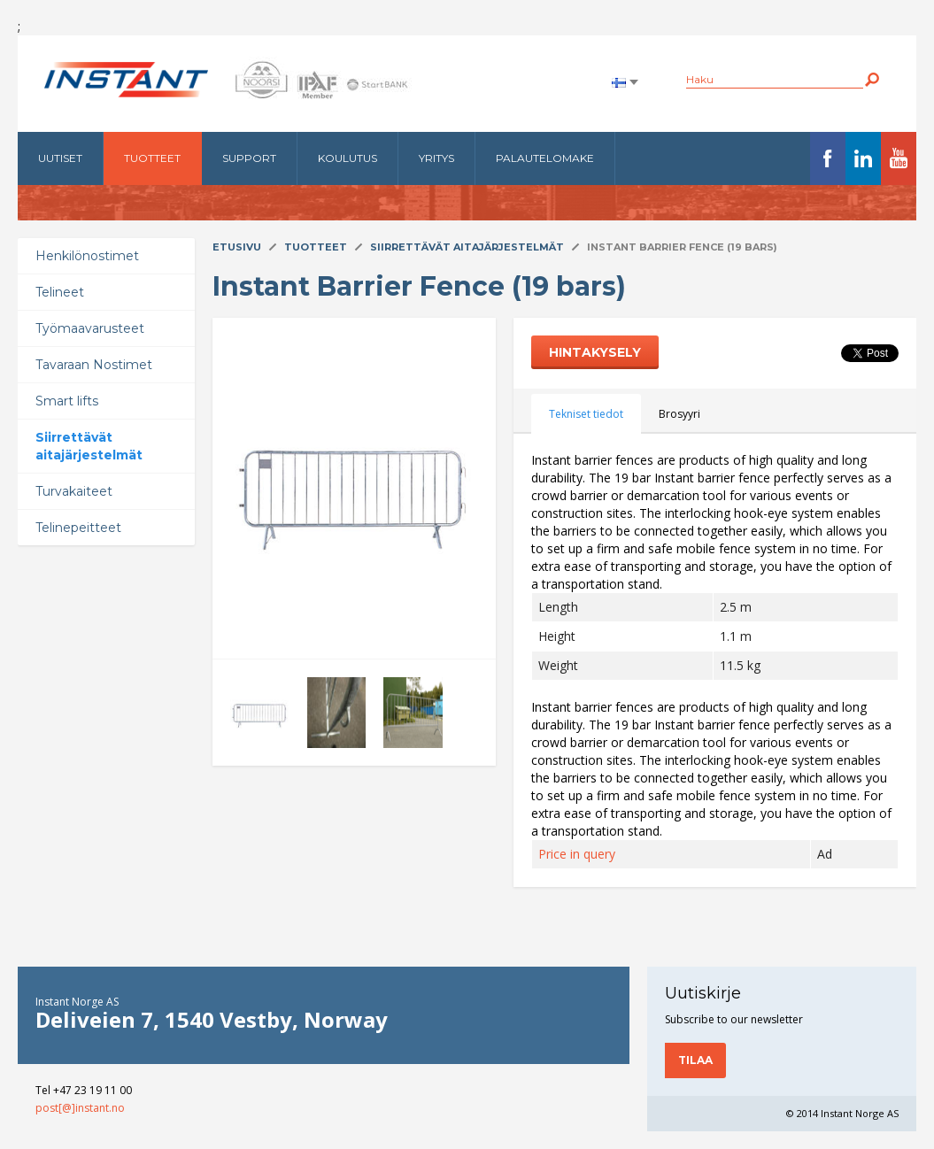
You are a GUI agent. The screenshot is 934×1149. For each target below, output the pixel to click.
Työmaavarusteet (89, 328)
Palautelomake (545, 158)
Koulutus (347, 158)
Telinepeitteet (78, 528)
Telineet (59, 292)
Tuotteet (152, 158)
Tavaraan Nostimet (93, 365)
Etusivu (236, 247)
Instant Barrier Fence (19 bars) (682, 247)
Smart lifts (66, 401)
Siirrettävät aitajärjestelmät (89, 446)
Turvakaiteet (73, 491)
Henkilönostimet (87, 256)
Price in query (576, 853)
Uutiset (60, 158)
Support (249, 158)
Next (244, 488)
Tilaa (695, 1060)
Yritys (436, 158)
